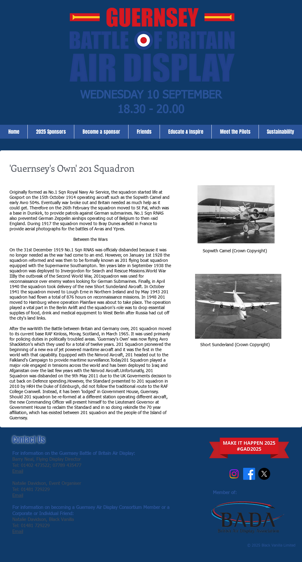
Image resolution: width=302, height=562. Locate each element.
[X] (264, 474)
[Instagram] (234, 474)
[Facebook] (249, 474)
